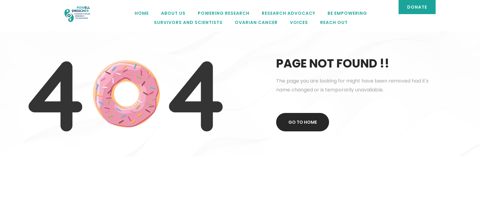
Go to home (302, 122)
